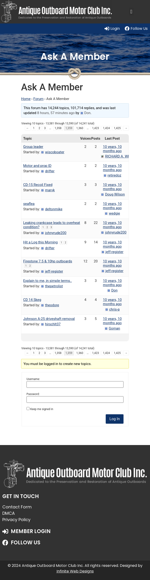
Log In (114, 419)
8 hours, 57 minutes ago (56, 113)
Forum (38, 99)
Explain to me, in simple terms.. (47, 281)
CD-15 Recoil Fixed (37, 185)
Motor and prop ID (37, 166)
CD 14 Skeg (32, 300)
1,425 (117, 128)
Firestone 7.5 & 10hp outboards (47, 261)
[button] (131, 11)
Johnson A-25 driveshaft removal (49, 319)
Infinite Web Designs (75, 571)
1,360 (79, 128)
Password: (33, 394)
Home (25, 99)
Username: (33, 379)
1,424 (106, 128)
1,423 (95, 128)
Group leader (33, 147)
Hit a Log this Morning (40, 242)
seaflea (29, 204)
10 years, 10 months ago (112, 149)
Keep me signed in (41, 409)
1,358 (58, 128)
